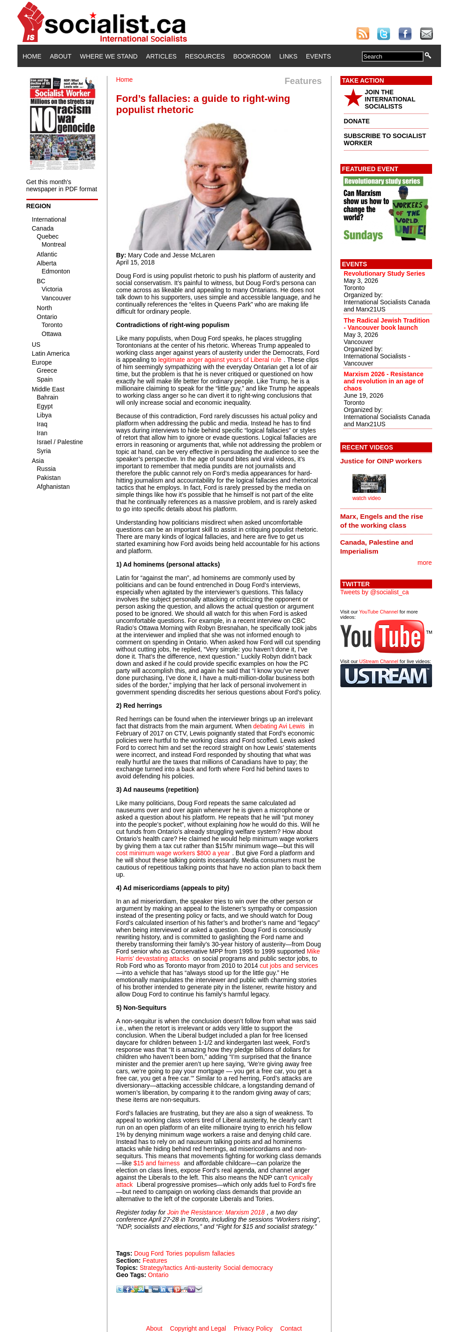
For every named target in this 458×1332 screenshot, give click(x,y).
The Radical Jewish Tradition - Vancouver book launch (387, 324)
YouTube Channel (378, 611)
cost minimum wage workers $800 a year (173, 853)
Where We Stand (109, 56)
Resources (205, 56)
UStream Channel (378, 661)
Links (288, 56)
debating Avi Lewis (279, 726)
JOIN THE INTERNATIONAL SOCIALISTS (390, 99)
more (425, 562)
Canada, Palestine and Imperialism (376, 546)
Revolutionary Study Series (384, 273)
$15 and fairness (156, 1163)
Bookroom (252, 56)
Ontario (158, 1274)
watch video (366, 498)
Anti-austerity (203, 1267)
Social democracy (248, 1267)
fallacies (223, 1253)
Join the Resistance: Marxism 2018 (216, 1212)
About (61, 56)
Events (318, 56)
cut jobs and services (289, 965)
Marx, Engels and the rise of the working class (382, 521)
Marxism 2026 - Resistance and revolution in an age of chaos (384, 381)
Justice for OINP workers (381, 461)
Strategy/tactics (161, 1267)
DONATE (357, 121)
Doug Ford (149, 1253)
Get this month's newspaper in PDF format (62, 185)
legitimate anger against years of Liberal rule (220, 359)
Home (32, 56)
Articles (161, 56)
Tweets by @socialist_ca (374, 592)
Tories (174, 1253)
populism (197, 1253)
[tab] (386, 461)
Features (155, 1260)
